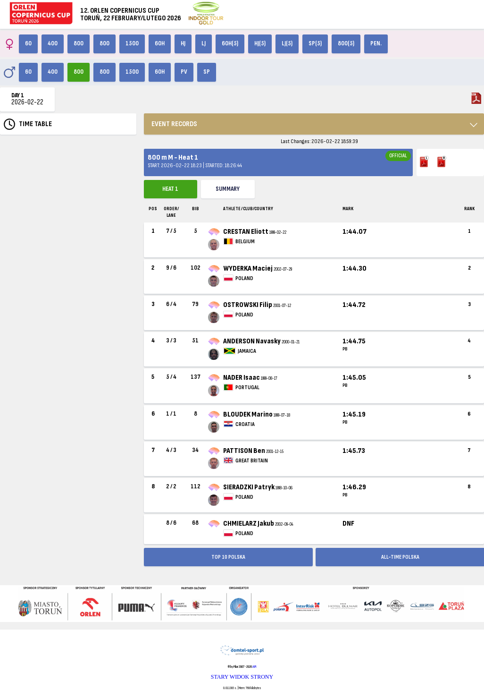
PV (184, 72)
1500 (132, 43)
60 (28, 43)
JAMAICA (247, 351)
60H (160, 43)
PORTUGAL (247, 387)
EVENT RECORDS (174, 123)
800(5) (346, 43)
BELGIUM (245, 241)
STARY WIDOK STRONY (242, 676)
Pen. (376, 43)
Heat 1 (170, 189)
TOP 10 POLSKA (228, 557)
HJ (183, 43)
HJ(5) (260, 43)
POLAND (244, 278)
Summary (228, 189)
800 (78, 43)
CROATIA (245, 424)
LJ (203, 43)
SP (206, 72)
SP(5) (315, 43)
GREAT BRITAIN (251, 460)
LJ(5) (287, 43)
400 (53, 43)
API (254, 666)
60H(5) (230, 43)
